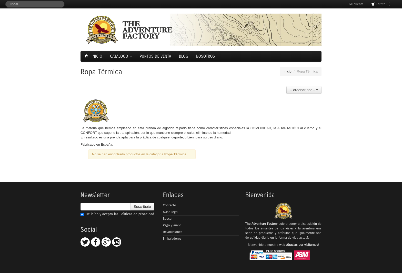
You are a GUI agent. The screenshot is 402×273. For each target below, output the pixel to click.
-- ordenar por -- (304, 90)
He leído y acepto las (117, 214)
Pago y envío (172, 225)
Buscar (168, 219)
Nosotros (205, 56)
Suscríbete (142, 207)
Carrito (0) (380, 4)
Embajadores (172, 239)
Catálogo (121, 56)
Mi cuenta (356, 4)
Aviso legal (170, 212)
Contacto (169, 205)
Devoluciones (172, 232)
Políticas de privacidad (136, 214)
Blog (183, 56)
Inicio (94, 56)
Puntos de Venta (155, 56)
